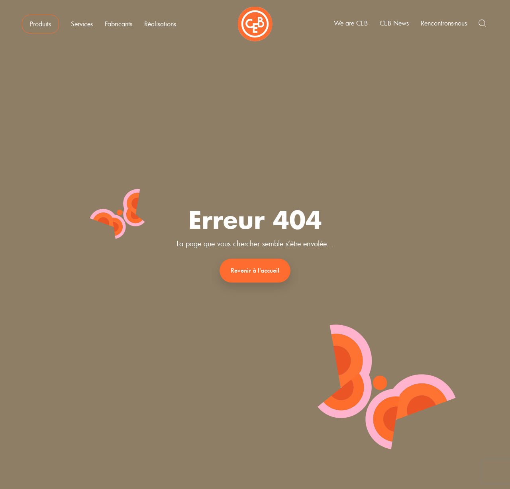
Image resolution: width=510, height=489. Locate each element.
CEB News (394, 23)
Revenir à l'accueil (255, 270)
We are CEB (351, 23)
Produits (40, 24)
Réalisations (160, 24)
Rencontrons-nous (444, 23)
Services (82, 24)
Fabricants (118, 24)
